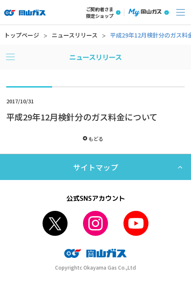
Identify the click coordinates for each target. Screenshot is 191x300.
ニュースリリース (75, 35)
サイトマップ (95, 167)
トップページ (21, 35)
